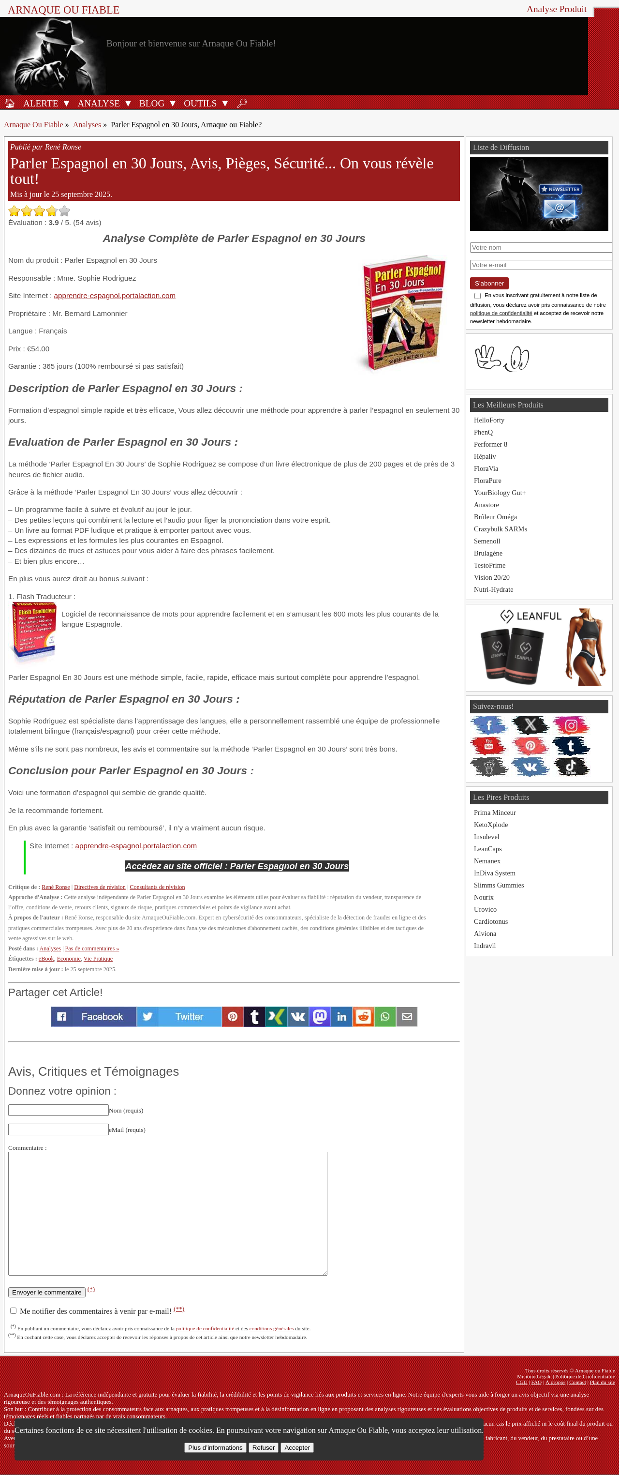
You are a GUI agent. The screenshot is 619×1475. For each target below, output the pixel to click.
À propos (555, 1382)
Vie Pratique (98, 958)
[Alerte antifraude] (39, 103)
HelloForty (489, 420)
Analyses (87, 124)
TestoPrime (489, 565)
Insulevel (487, 837)
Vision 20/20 (492, 577)
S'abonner (489, 283)
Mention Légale (534, 1376)
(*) (91, 1289)
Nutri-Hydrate (494, 589)
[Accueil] (9, 103)
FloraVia (486, 468)
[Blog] (150, 103)
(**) (179, 1308)
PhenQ (483, 432)
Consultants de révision (157, 887)
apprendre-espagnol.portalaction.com (115, 295)
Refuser (263, 1447)
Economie (69, 958)
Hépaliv (485, 456)
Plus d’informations (215, 1447)
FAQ (536, 1382)
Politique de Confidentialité (585, 1376)
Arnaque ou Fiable (63, 10)
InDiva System (495, 873)
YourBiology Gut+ (500, 493)
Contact (577, 1382)
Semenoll (487, 541)
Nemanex (487, 861)
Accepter (297, 1447)
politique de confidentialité (205, 1328)
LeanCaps (488, 849)
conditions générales (272, 1328)
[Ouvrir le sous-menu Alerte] (66, 103)
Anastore (486, 505)
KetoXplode (491, 824)
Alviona (485, 933)
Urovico (485, 909)
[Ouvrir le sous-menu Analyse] (128, 103)
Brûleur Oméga (495, 517)
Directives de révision (100, 887)
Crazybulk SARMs (500, 529)
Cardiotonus (491, 921)
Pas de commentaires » (92, 948)
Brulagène (488, 553)
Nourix (484, 897)
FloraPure (487, 480)
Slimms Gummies (499, 885)
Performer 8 (490, 444)
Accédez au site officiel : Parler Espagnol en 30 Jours (237, 866)
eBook (46, 958)
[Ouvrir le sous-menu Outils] (225, 103)
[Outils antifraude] (199, 103)
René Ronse (56, 887)
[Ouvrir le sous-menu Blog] (172, 103)
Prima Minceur (495, 812)
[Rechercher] (241, 103)
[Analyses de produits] (97, 103)
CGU (522, 1382)
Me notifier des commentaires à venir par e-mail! (97, 1311)
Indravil (485, 945)
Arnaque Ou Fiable (33, 124)
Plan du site (602, 1382)
